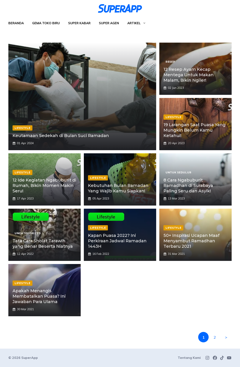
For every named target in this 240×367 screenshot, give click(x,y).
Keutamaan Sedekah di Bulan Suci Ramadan (61, 135)
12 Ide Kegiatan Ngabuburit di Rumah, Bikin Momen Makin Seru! (44, 185)
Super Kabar (79, 23)
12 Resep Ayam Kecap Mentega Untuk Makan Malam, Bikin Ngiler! (188, 75)
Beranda (16, 23)
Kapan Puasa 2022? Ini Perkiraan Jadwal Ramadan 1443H (117, 241)
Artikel (138, 23)
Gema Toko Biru (46, 23)
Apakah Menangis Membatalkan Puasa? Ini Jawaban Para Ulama (39, 296)
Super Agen (109, 23)
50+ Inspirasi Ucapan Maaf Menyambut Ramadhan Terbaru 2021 (191, 241)
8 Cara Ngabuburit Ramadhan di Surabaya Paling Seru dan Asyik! (188, 185)
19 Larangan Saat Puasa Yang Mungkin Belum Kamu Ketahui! (194, 130)
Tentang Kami (189, 358)
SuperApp (29, 358)
